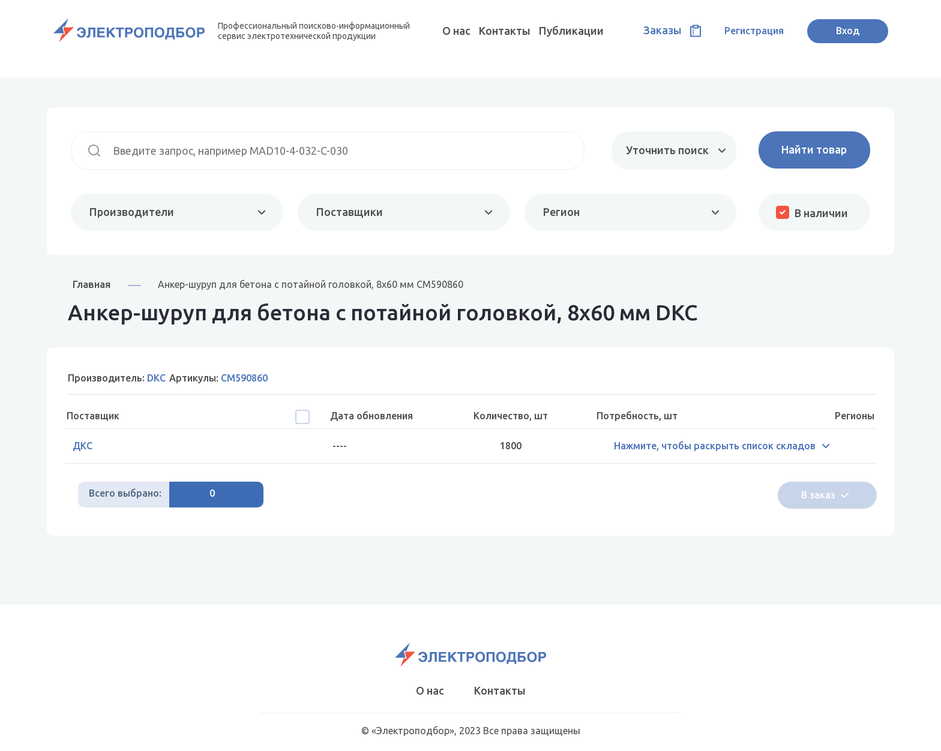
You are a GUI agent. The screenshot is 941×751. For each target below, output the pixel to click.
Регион (561, 212)
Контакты (505, 31)
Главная (91, 284)
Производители (131, 212)
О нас (456, 31)
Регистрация (754, 30)
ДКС (82, 445)
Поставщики (349, 212)
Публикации (571, 31)
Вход (847, 30)
